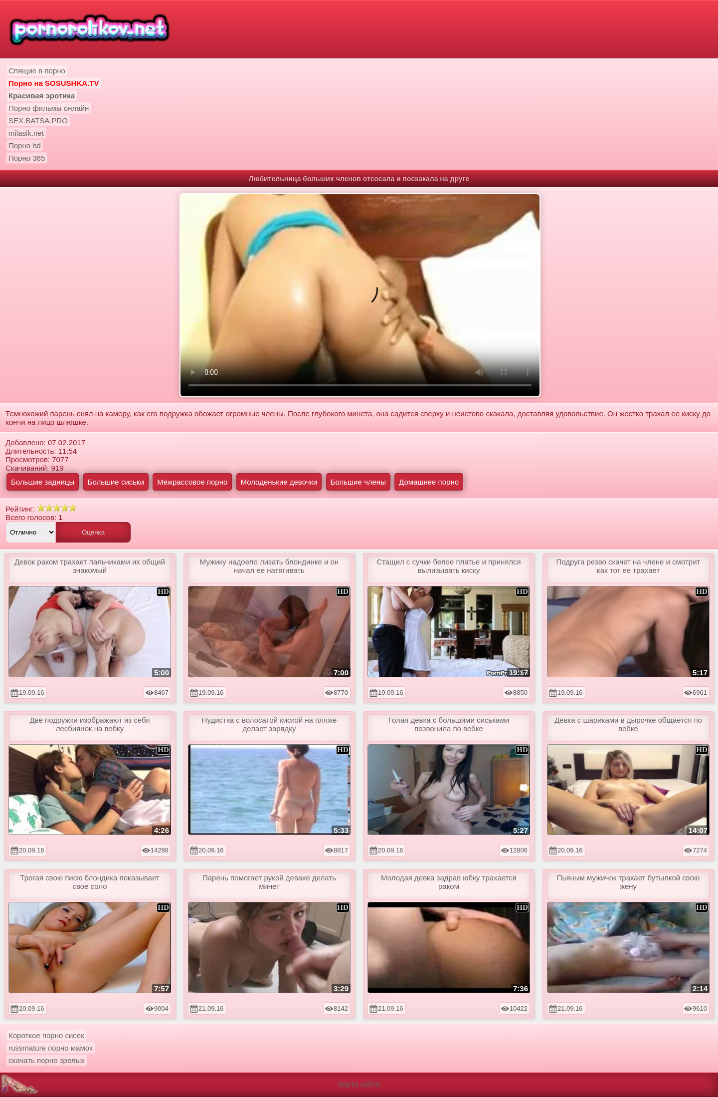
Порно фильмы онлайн (48, 108)
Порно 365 (26, 158)
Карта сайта (359, 1084)
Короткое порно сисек (46, 1035)
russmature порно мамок (50, 1048)
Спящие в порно (36, 70)
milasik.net (26, 133)
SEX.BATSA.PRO (38, 120)
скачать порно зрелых (46, 1060)
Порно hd (24, 145)
